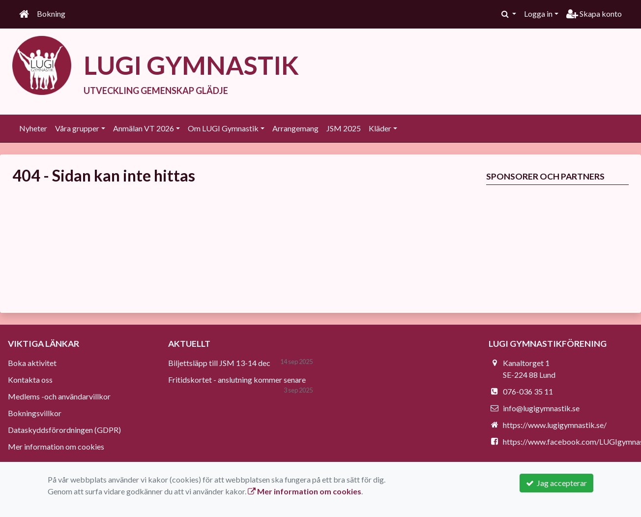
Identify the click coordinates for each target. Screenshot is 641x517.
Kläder (380, 128)
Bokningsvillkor (34, 413)
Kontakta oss (30, 379)
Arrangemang (295, 128)
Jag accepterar (556, 482)
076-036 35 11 (528, 391)
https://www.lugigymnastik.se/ (555, 424)
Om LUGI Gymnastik (223, 128)
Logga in (538, 13)
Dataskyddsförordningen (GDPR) (64, 429)
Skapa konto (594, 13)
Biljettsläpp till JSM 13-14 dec (219, 362)
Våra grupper (77, 128)
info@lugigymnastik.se (541, 408)
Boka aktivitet (32, 362)
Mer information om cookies (56, 446)
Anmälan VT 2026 (143, 128)
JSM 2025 (343, 128)
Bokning (51, 13)
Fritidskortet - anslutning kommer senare (237, 379)
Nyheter (33, 128)
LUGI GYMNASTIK (191, 65)
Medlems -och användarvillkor (59, 396)
